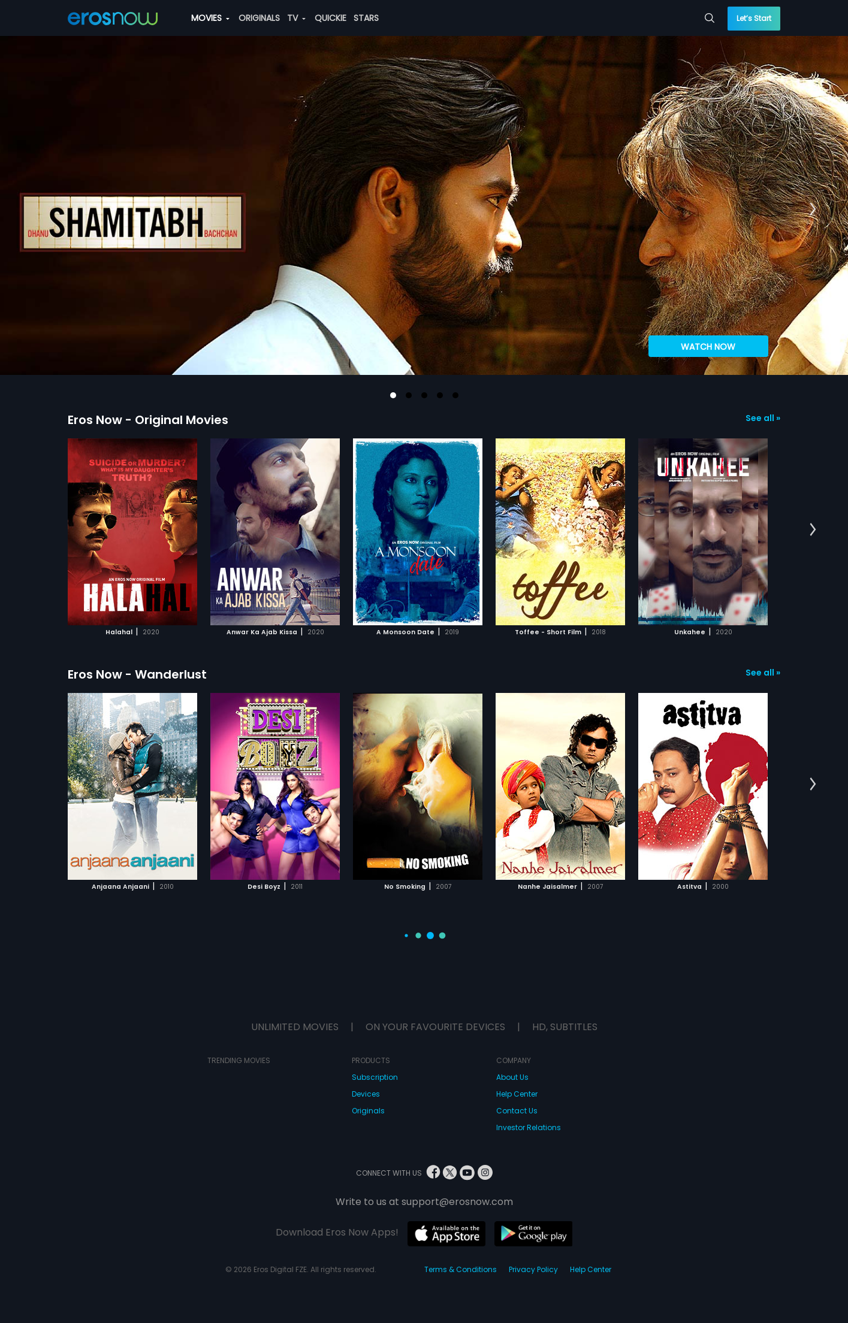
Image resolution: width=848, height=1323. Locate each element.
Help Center (517, 1094)
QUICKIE (330, 18)
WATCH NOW (708, 347)
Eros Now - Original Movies (148, 419)
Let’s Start (754, 18)
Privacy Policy (533, 1269)
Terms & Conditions (460, 1269)
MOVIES (210, 18)
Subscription (375, 1077)
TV (296, 18)
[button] (393, 395)
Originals (368, 1111)
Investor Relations (528, 1127)
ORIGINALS (259, 18)
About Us (512, 1077)
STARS (366, 18)
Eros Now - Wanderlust (137, 674)
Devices (366, 1094)
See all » (763, 418)
